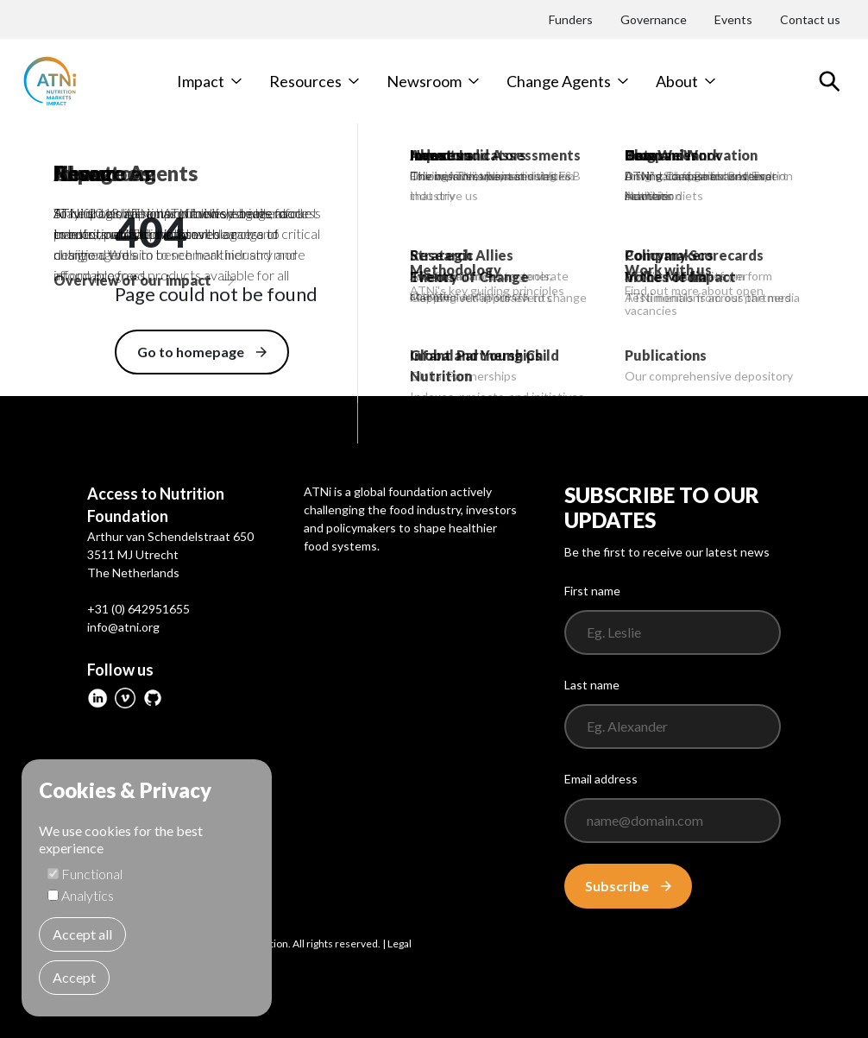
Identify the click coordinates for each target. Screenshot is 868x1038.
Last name (592, 684)
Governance (653, 19)
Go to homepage (202, 351)
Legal (399, 943)
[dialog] (147, 887)
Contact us (810, 19)
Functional (92, 873)
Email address (601, 778)
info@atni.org (123, 627)
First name (592, 590)
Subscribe (628, 886)
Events (733, 19)
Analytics (87, 895)
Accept (74, 977)
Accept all (82, 934)
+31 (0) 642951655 (138, 608)
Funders (571, 19)
